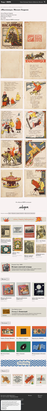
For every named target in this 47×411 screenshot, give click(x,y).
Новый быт (20, 7)
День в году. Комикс (41, 241)
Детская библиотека (4, 7)
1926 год (10, 7)
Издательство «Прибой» (38, 338)
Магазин (41, 2)
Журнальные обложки (27, 258)
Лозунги (17, 236)
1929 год (32, 258)
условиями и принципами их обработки (8, 404)
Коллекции (25, 2)
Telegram (40, 396)
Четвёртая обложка (7, 254)
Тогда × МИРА (6, 2)
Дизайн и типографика (23, 340)
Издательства (38, 340)
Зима (10, 213)
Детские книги (15, 7)
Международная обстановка (39, 354)
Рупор (29, 238)
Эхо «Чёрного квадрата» (22, 338)
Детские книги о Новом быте (30, 213)
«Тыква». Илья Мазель (15, 253)
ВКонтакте (40, 395)
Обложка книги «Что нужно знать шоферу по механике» (6, 241)
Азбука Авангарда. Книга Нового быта (38, 299)
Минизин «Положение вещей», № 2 (6, 299)
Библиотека (35, 2)
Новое (21, 2)
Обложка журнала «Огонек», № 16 (28, 256)
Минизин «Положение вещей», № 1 (21, 299)
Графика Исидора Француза (8, 338)
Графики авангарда (7, 340)
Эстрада (41, 257)
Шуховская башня (5, 354)
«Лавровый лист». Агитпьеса (40, 255)
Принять (4, 408)
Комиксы (41, 242)
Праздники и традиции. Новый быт (18, 213)
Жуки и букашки (20, 354)
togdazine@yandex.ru (10, 395)
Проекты (31, 2)
